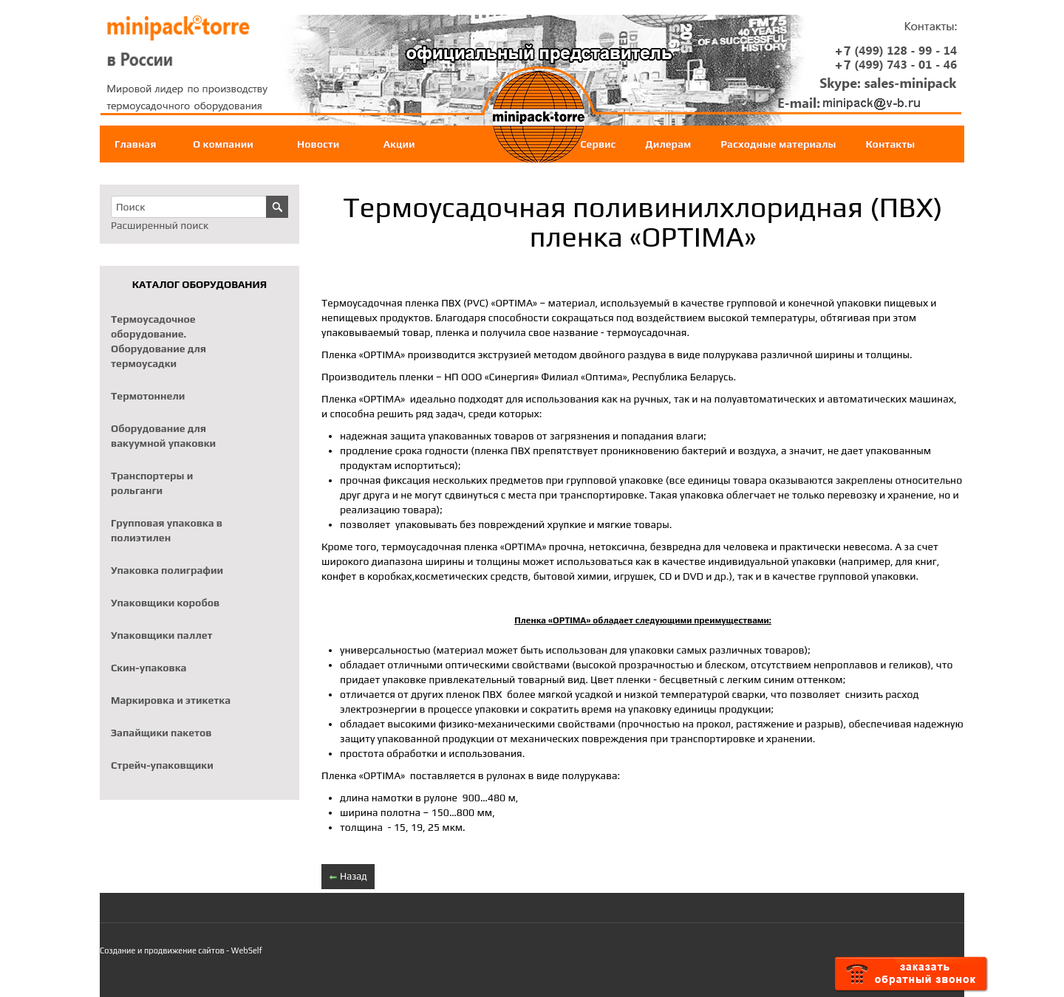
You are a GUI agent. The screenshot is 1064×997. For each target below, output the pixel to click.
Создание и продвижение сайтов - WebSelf (181, 950)
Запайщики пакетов (161, 733)
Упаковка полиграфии (167, 570)
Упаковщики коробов (165, 603)
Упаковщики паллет (162, 635)
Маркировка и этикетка (171, 700)
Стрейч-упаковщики (162, 765)
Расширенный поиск (159, 225)
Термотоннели (148, 396)
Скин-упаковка (148, 668)
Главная (135, 144)
